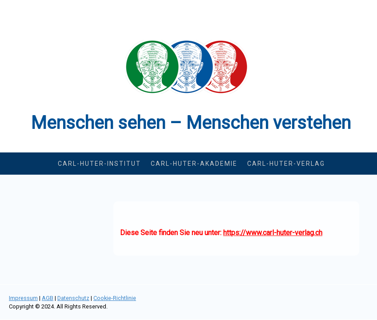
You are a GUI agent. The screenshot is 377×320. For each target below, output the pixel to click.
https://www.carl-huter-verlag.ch (272, 232)
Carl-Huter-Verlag (286, 163)
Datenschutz (73, 298)
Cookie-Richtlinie (114, 298)
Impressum (23, 298)
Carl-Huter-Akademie (194, 163)
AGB (47, 298)
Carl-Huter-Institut (99, 163)
